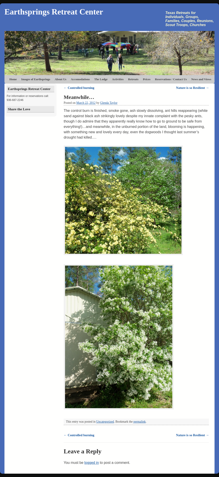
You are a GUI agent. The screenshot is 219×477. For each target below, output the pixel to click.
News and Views (201, 79)
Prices (146, 79)
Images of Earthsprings (35, 79)
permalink (139, 421)
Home (13, 79)
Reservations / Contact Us (171, 79)
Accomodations (80, 79)
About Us (60, 79)
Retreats (133, 79)
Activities (118, 79)
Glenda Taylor (108, 102)
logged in (91, 463)
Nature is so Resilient (192, 88)
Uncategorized (105, 421)
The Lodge (100, 79)
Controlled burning (79, 88)
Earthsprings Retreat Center (53, 11)
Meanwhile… (79, 97)
